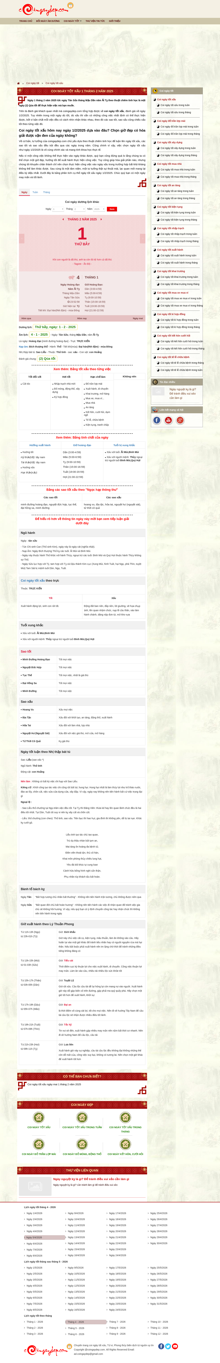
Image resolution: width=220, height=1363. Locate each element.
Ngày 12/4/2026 (76, 1231)
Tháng (46, 192)
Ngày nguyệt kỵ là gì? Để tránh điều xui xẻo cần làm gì (91, 1179)
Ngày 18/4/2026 (117, 1219)
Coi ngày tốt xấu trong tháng (176, 112)
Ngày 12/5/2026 (76, 1285)
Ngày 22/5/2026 (117, 1297)
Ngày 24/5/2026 (117, 1309)
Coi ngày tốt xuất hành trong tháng (179, 262)
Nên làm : (26, 781)
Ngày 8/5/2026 (34, 1309)
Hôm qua (26, 318)
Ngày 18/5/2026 (117, 1273)
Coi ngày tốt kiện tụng (170, 206)
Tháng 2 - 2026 (35, 1327)
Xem (111, 209)
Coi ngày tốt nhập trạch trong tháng (180, 241)
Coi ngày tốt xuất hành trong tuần (178, 255)
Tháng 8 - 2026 (117, 1327)
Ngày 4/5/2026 (34, 1285)
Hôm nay (82, 318)
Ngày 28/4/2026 (158, 1231)
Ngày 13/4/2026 (76, 1237)
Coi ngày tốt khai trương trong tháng (180, 284)
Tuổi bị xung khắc (124, 445)
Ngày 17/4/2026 (117, 1213)
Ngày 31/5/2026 (158, 1303)
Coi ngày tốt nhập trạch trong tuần (179, 234)
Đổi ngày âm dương (48, 21)
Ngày (24, 192)
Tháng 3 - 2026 (35, 1333)
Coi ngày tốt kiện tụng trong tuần (178, 212)
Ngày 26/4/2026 (158, 1219)
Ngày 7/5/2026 (34, 1303)
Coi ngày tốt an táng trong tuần (177, 191)
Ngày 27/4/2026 (158, 1225)
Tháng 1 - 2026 (35, 1321)
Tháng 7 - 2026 (117, 1321)
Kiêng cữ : (27, 787)
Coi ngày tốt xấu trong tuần (175, 105)
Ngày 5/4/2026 (34, 1237)
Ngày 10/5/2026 (76, 1273)
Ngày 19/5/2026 (117, 1279)
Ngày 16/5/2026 (76, 1309)
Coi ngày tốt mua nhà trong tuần (178, 169)
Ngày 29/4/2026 (158, 1237)
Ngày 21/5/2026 (117, 1291)
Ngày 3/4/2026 (34, 1225)
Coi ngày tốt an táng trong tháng (178, 198)
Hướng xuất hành (40, 445)
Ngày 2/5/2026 (34, 1273)
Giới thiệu (114, 21)
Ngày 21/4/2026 (117, 1237)
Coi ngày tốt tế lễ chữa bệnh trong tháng (182, 362)
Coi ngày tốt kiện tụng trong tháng (179, 219)
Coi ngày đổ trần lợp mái (171, 121)
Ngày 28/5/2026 (158, 1285)
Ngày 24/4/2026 (117, 1255)
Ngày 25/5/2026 (158, 1267)
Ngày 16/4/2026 (76, 1255)
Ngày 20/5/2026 (117, 1285)
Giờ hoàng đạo (82, 445)
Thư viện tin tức (95, 21)
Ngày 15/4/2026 (76, 1249)
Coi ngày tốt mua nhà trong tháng (178, 176)
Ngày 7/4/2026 (34, 1249)
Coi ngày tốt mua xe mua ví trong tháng (182, 305)
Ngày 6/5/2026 (34, 1297)
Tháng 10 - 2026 (159, 1321)
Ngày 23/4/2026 (117, 1249)
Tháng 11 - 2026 (159, 1327)
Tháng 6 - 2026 (76, 1334)
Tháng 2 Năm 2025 (82, 219)
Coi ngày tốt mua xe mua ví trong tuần (181, 298)
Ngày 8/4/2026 (34, 1255)
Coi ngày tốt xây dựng (169, 142)
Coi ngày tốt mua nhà (169, 163)
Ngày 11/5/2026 (76, 1279)
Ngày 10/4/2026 (76, 1219)
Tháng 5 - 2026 (76, 1328)
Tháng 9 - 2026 (117, 1333)
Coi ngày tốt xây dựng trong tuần (178, 148)
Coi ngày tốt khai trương (171, 271)
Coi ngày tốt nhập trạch (170, 228)
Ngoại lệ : (26, 802)
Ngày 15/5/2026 (76, 1303)
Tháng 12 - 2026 (159, 1333)
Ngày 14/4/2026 (76, 1243)
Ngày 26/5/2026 (158, 1273)
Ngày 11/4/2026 (76, 1225)
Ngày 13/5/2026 (76, 1291)
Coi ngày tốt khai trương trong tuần (179, 277)
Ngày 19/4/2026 (117, 1225)
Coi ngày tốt (71, 21)
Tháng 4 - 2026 (76, 1322)
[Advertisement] (110, 53)
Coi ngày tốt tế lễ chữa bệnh (173, 357)
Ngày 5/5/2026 (34, 1291)
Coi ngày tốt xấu (54, 83)
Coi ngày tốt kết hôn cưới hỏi (173, 335)
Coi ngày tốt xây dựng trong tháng (179, 155)
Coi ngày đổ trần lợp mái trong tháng (180, 133)
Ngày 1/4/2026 (34, 1213)
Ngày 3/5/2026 (34, 1279)
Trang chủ (25, 21)
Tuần (35, 192)
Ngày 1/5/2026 (34, 1267)
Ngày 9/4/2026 (76, 1213)
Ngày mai (138, 318)
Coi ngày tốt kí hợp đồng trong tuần (180, 319)
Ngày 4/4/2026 (34, 1231)
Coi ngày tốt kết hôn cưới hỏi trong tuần (182, 341)
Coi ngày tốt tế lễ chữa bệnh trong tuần (182, 370)
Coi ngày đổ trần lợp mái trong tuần (180, 126)
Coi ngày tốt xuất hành (170, 249)
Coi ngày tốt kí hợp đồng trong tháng (180, 327)
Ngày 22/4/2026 (117, 1243)
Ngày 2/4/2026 (34, 1219)
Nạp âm (23, 346)
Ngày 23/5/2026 (117, 1303)
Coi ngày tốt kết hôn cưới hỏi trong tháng (182, 348)
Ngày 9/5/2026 (76, 1267)
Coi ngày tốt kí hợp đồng (171, 314)
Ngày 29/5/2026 (158, 1291)
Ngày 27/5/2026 (158, 1279)
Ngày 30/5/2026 (158, 1297)
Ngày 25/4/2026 (158, 1213)
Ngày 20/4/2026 (117, 1231)
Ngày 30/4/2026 (158, 1243)
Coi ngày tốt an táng (168, 185)
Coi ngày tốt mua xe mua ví (172, 292)
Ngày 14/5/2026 (76, 1297)
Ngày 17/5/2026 (117, 1267)
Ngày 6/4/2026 (34, 1243)
